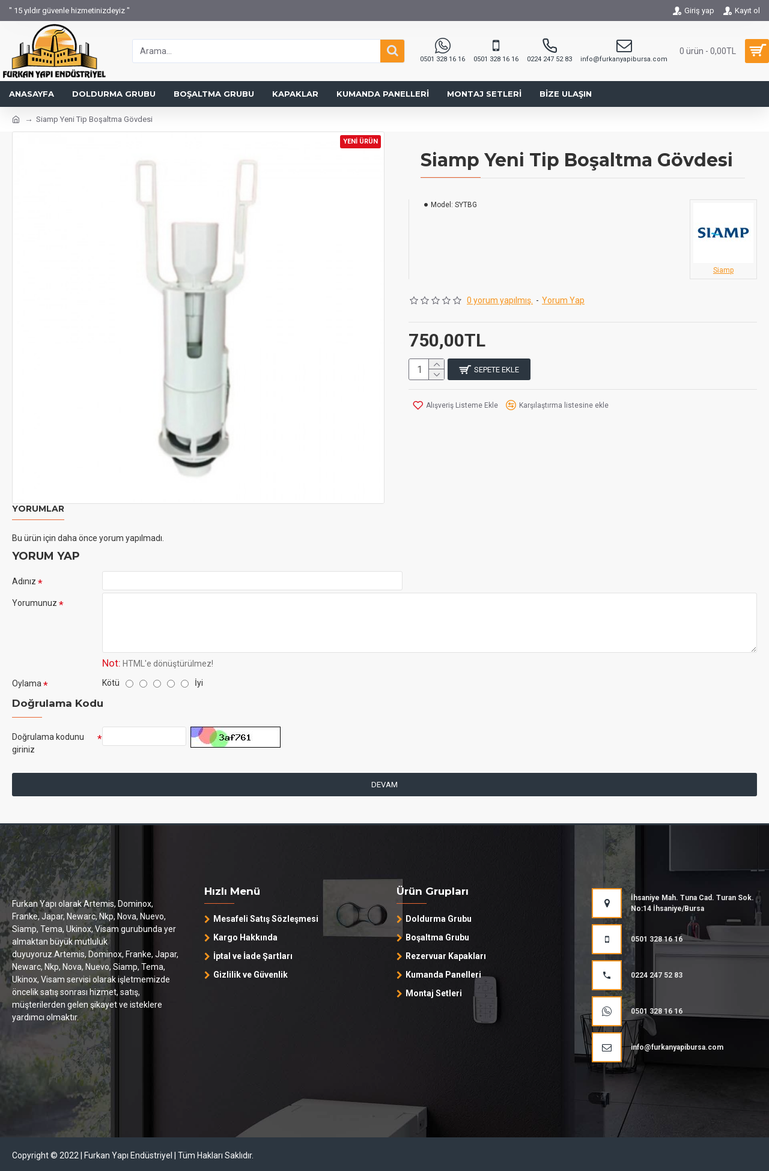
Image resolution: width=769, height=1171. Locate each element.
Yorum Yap (563, 300)
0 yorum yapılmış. (500, 300)
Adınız (24, 581)
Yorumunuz (34, 609)
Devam (384, 799)
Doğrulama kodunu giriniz (48, 755)
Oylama (26, 692)
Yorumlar (38, 509)
